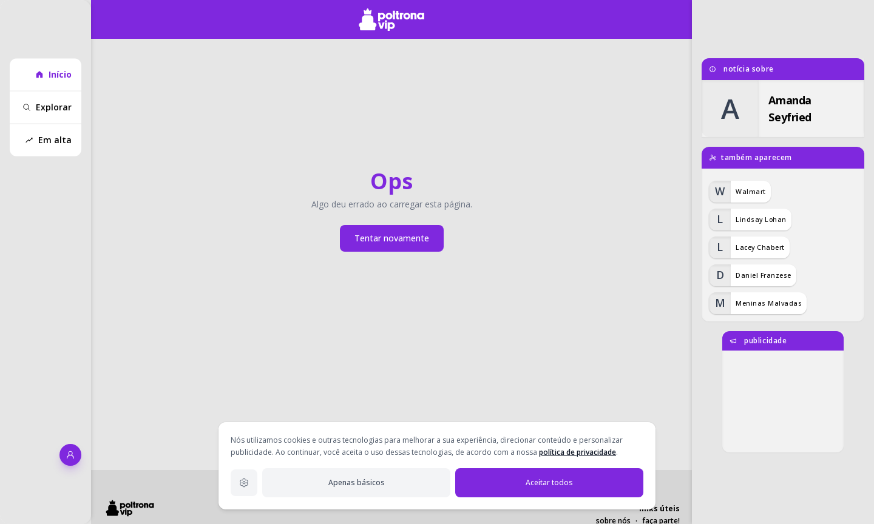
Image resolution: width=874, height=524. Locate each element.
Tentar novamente (391, 238)
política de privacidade (577, 452)
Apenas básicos (356, 482)
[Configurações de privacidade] (244, 482)
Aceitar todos (549, 482)
